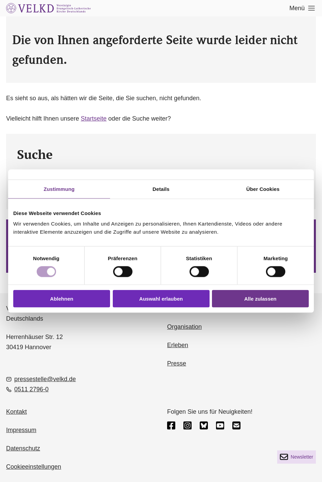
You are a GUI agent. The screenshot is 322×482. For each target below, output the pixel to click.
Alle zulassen (260, 299)
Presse (176, 363)
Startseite (94, 118)
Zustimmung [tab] (59, 189)
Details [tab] (161, 189)
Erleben (177, 345)
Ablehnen (61, 299)
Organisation (184, 326)
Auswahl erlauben (161, 299)
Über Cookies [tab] (263, 189)
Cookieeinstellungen (33, 466)
